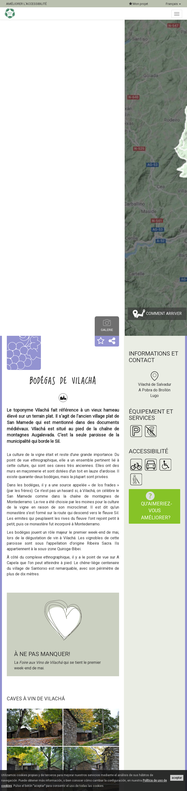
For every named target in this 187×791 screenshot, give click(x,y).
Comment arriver (157, 313)
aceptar (177, 778)
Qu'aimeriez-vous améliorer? (156, 506)
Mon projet (138, 4)
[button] (101, 341)
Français (173, 4)
